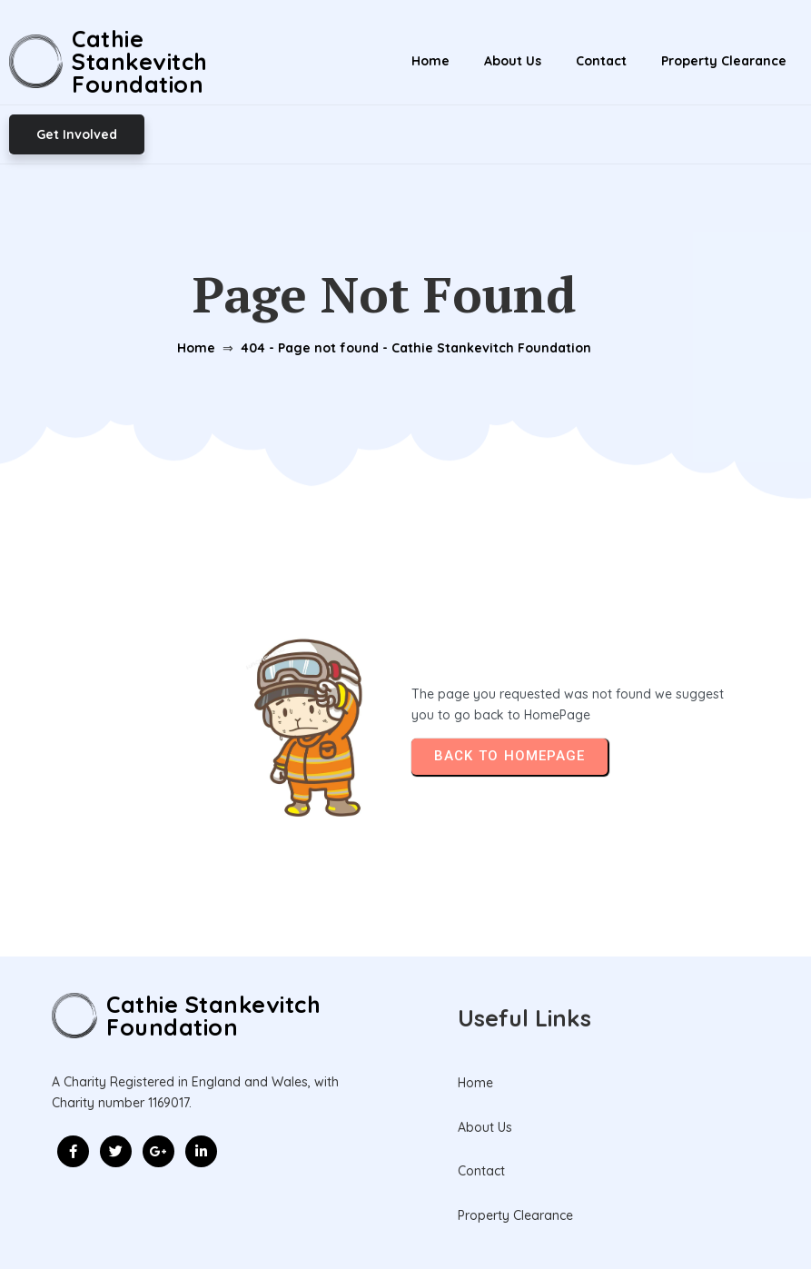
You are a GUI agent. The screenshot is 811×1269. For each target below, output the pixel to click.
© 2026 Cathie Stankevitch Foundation (405, 1214)
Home (195, 289)
